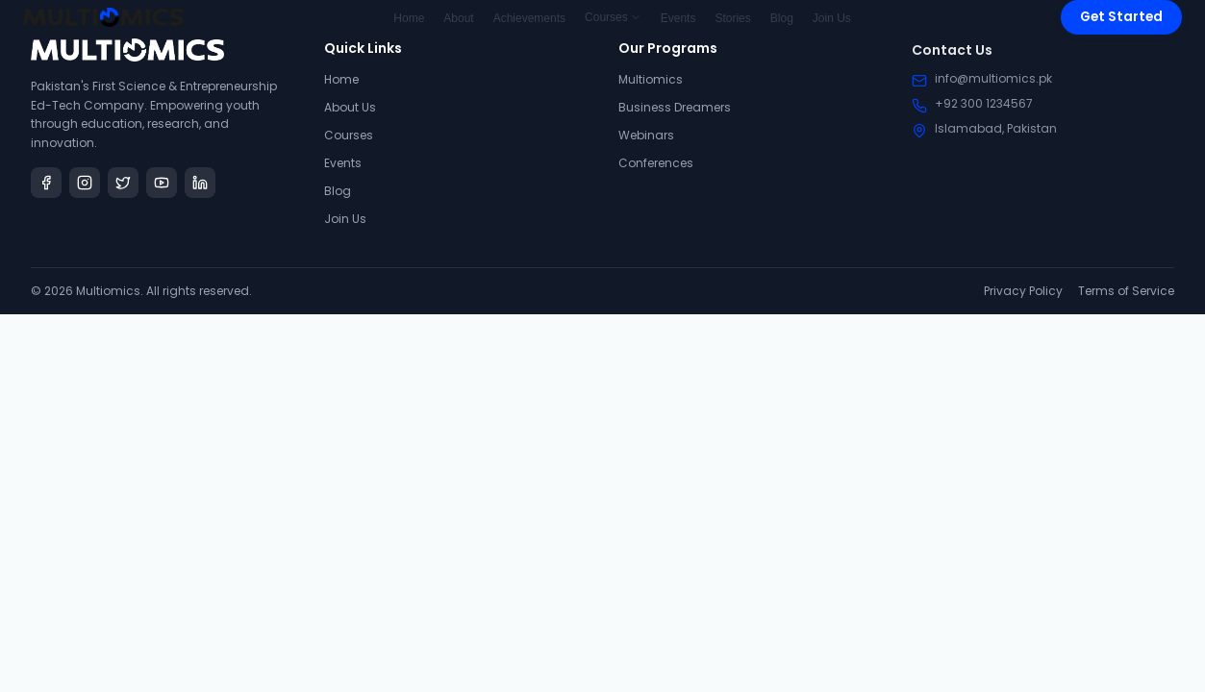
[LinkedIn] (200, 182)
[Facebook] (46, 182)
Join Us (345, 218)
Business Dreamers (674, 109)
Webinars (646, 137)
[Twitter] (123, 182)
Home (341, 79)
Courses (348, 135)
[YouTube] (161, 182)
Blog (337, 191)
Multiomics (650, 81)
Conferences (655, 165)
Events (343, 163)
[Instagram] (84, 182)
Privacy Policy (1023, 291)
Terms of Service (1126, 291)
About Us (350, 107)
